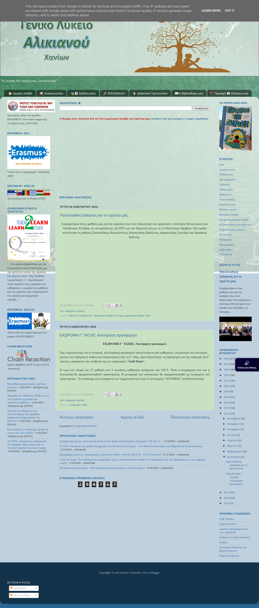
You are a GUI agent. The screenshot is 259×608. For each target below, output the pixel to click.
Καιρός (223, 542)
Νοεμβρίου (233, 423)
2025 (227, 364)
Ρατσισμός (225, 234)
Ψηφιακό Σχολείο (229, 555)
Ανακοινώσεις (227, 169)
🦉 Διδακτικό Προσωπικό (149, 93)
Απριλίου (232, 440)
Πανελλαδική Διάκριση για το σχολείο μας (94, 215)
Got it (230, 11)
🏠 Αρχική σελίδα (20, 93)
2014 (227, 497)
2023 (227, 375)
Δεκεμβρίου (234, 418)
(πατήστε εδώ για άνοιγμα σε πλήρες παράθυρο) (179, 118)
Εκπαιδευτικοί (227, 204)
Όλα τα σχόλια (20, 595)
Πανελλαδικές (227, 199)
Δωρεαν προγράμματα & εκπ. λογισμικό (233, 530)
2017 (227, 407)
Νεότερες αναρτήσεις (76, 417)
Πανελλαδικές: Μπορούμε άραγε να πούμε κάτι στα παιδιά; (27, 431)
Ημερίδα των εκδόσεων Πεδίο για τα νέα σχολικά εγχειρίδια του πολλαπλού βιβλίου (28, 399)
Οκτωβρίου (234, 429)
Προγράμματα (227, 179)
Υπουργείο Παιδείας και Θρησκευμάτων (233, 549)
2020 (227, 391)
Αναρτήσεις (18, 588)
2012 (227, 503)
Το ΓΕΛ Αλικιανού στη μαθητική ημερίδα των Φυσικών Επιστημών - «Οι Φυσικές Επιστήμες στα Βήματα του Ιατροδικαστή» (131, 446)
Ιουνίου (231, 434)
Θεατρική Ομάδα (104, 315)
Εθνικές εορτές (227, 209)
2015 (227, 492)
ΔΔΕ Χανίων (226, 518)
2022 (227, 380)
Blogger (155, 572)
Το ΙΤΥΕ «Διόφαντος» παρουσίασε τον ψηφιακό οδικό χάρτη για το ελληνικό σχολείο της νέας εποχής (27, 444)
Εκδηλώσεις (86, 315)
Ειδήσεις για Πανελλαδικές (234, 537)
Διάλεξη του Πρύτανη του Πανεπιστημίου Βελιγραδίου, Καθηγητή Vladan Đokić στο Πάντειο (23, 416)
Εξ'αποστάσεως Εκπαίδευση (235, 224)
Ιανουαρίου (234, 456)
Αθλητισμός (226, 189)
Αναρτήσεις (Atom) (86, 425)
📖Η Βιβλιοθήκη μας (189, 93)
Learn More (211, 11)
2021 (227, 385)
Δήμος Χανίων (227, 523)
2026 (227, 358)
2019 (227, 397)
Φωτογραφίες (227, 244)
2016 (227, 413)
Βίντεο (74, 315)
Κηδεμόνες (225, 194)
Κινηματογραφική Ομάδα (129, 315)
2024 (227, 369)
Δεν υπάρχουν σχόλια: (72, 310)
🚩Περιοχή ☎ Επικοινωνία (229, 93)
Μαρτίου (232, 445)
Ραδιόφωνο (225, 239)
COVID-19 (225, 254)
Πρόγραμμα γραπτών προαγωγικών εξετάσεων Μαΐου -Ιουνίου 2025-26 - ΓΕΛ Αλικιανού (110, 454)
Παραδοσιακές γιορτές (232, 229)
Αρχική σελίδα (132, 417)
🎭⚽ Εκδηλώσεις (83, 93)
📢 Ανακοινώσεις (51, 93)
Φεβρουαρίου (235, 451)
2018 (227, 402)
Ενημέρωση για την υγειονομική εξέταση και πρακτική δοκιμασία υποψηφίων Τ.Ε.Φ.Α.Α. (110, 441)
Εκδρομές (75, 404)
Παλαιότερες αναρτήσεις (190, 417)
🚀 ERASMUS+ (114, 93)
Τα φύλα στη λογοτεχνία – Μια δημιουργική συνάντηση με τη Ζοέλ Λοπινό (102, 467)
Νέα (148, 315)
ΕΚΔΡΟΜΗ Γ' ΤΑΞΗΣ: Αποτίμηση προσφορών (98, 335)
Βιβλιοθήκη (226, 249)
